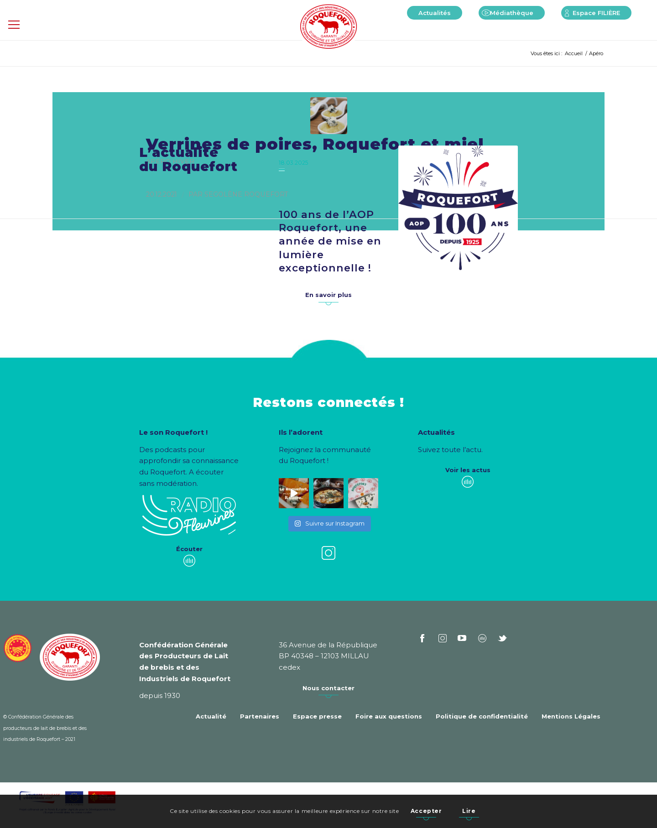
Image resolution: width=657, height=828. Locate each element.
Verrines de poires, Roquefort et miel (315, 144)
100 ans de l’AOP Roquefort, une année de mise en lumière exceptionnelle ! (330, 241)
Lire (468, 810)
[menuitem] (434, 13)
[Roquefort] (328, 27)
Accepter (426, 810)
